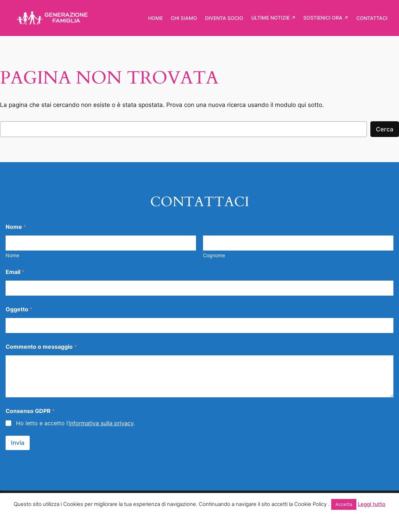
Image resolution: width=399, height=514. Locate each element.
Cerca (384, 129)
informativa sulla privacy (101, 423)
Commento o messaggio (41, 346)
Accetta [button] (343, 504)
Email (15, 272)
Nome (12, 255)
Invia (17, 442)
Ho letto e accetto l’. (75, 423)
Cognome (214, 255)
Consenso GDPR (30, 411)
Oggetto (19, 309)
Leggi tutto (371, 504)
